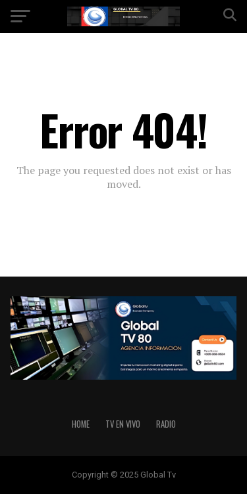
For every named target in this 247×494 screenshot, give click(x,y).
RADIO (166, 424)
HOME (81, 424)
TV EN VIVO (122, 424)
